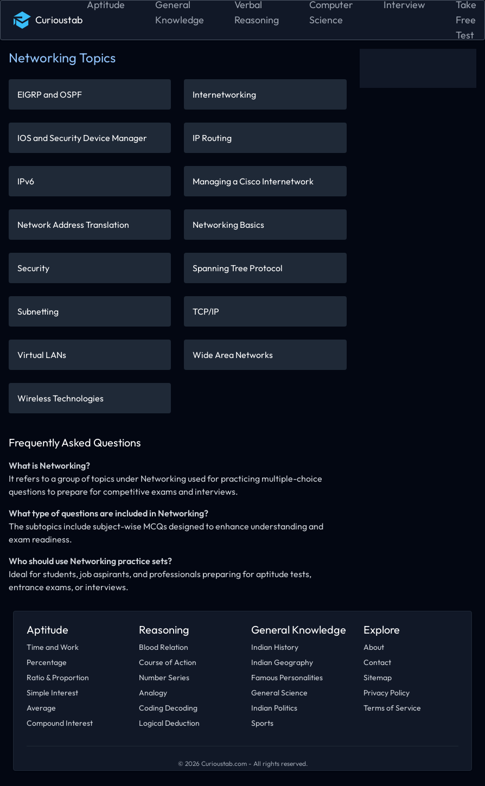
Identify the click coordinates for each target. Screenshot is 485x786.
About (373, 647)
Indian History (274, 647)
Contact (377, 662)
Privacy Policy (386, 693)
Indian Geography (282, 662)
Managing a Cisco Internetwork (253, 181)
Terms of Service (392, 708)
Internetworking (224, 94)
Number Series (164, 677)
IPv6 (25, 181)
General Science (279, 693)
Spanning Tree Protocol (238, 268)
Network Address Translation (73, 224)
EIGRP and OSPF (49, 94)
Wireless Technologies (60, 398)
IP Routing (212, 137)
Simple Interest (52, 693)
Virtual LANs (41, 354)
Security (33, 268)
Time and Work (53, 647)
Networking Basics (228, 224)
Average (41, 708)
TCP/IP (206, 311)
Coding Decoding (168, 708)
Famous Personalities (287, 677)
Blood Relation (163, 647)
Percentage (47, 662)
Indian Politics (274, 708)
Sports (262, 723)
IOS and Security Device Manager (82, 137)
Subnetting (38, 311)
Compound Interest (60, 723)
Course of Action (167, 662)
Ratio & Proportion (58, 677)
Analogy (153, 693)
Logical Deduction (169, 723)
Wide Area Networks (233, 354)
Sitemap (377, 677)
